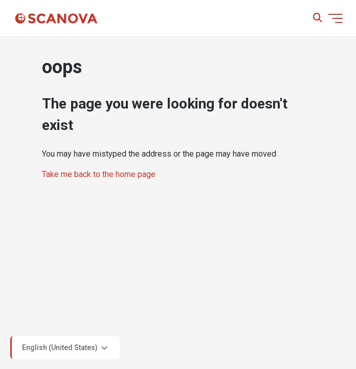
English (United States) (65, 348)
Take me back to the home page (98, 174)
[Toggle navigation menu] (335, 18)
